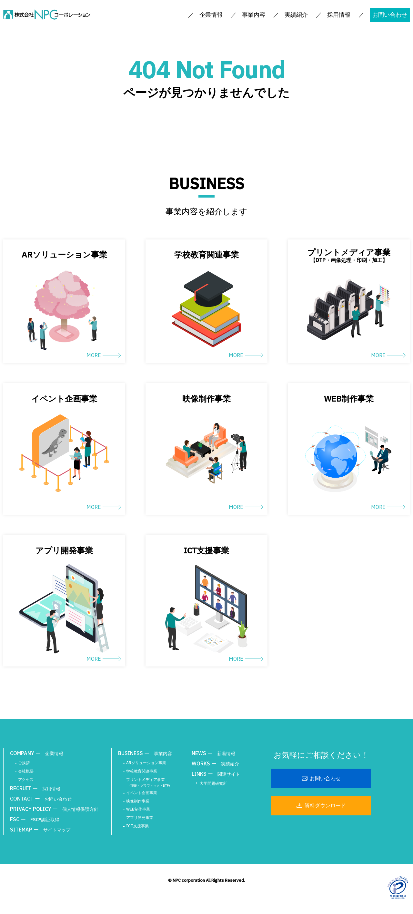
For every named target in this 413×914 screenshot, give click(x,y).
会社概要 (26, 771)
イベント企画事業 (141, 792)
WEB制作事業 (138, 809)
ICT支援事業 (137, 825)
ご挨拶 (24, 762)
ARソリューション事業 (146, 762)
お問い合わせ (389, 14)
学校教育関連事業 (141, 771)
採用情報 (338, 14)
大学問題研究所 (213, 783)
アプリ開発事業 (139, 817)
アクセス (26, 779)
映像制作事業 (137, 801)
